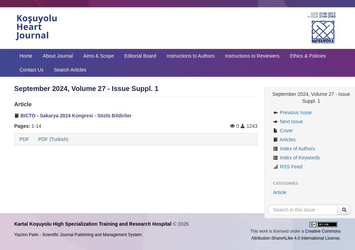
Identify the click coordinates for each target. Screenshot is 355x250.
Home (25, 56)
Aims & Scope (98, 56)
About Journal (58, 56)
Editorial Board (140, 56)
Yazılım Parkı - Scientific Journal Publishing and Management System (78, 234)
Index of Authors (294, 148)
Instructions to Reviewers (252, 56)
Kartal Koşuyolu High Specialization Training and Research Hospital (93, 224)
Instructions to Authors (191, 56)
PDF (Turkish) (53, 139)
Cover (283, 130)
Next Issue (288, 121)
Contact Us (31, 70)
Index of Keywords (296, 157)
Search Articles (70, 70)
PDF (24, 139)
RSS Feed (287, 166)
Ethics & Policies (307, 56)
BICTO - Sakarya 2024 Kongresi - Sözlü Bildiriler (72, 115)
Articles (284, 139)
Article (280, 192)
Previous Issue (292, 112)
